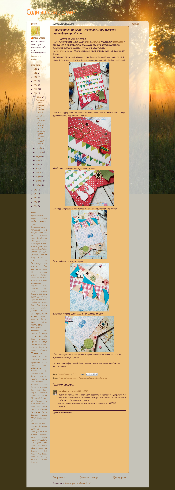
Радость (34, 379)
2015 (36, 190)
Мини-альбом (93, 378)
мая (37, 169)
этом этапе (60, 51)
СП (88, 42)
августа (39, 157)
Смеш (38, 396)
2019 (36, 81)
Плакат (45, 365)
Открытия (43, 350)
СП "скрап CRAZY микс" (39, 398)
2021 (35, 73)
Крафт (33, 305)
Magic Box (35, 457)
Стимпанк (43, 409)
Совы (42, 396)
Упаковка (34, 426)
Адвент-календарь (37, 216)
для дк (44, 257)
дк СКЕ (41, 255)
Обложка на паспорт (39, 342)
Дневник (33, 275)
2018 (36, 85)
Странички (35, 412)
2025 (36, 69)
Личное (34, 311)
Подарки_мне (36, 368)
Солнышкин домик (51, 12)
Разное (44, 379)
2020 (36, 77)
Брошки (38, 241)
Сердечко (44, 387)
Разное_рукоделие (37, 382)
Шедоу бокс (35, 445)
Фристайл (43, 434)
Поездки (33, 376)
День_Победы (42, 249)
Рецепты (33, 387)
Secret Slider (34, 462)
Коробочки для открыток (39, 302)
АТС (45, 230)
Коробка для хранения (39, 297)
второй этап (118, 42)
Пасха (45, 360)
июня (38, 165)
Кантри (45, 289)
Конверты (44, 291)
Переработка (35, 363)
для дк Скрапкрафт (80, 378)
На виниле (42, 333)
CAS (45, 451)
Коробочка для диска (39, 300)
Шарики (38, 443)
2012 (35, 202)
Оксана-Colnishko (39, 38)
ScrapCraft (95, 42)
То (35, 418)
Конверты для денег (39, 294)
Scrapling (44, 459)
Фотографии (43, 426)
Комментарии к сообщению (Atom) (77, 483)
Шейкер (44, 445)
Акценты (44, 218)
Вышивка (44, 244)
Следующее (58, 477)
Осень (35, 347)
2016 (36, 93)
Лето (38, 305)
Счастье (44, 412)
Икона (45, 280)
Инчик (45, 286)
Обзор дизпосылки (39, 339)
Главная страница (89, 477)
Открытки (36, 353)
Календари (34, 289)
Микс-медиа (36, 325)
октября (39, 148)
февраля (39, 181)
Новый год (103, 378)
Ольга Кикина (63, 391)
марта (38, 177)
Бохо (32, 241)
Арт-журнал (35, 230)
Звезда (45, 278)
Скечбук (38, 390)
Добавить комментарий (62, 413)
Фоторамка (35, 429)
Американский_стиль (38, 227)
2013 (36, 198)
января (39, 185)
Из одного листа (36, 280)
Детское (34, 252)
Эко (46, 449)
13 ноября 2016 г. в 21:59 (78, 391)
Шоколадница (37, 448)
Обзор (45, 336)
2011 (35, 206)
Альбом (61, 378)
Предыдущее (119, 477)
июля (38, 161)
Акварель (33, 218)
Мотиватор (35, 331)
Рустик (39, 387)
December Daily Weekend (39, 454)
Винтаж (44, 241)
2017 (35, 89)
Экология (34, 451)
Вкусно (33, 244)
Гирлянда (68, 378)
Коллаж (33, 291)
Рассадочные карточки (39, 385)
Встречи (37, 244)
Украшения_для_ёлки (38, 424)
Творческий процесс (39, 415)
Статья (38, 407)
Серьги (33, 390)
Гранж (40, 247)
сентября (39, 152)
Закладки (44, 275)
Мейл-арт (44, 322)
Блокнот (44, 238)
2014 (36, 194)
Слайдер (33, 396)
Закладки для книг (36, 278)
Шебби (44, 443)
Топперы (39, 418)
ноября (39, 97)
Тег (32, 418)
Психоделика (43, 376)
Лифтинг (44, 308)
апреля (39, 173)
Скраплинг (43, 393)
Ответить (62, 407)
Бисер (39, 238)
